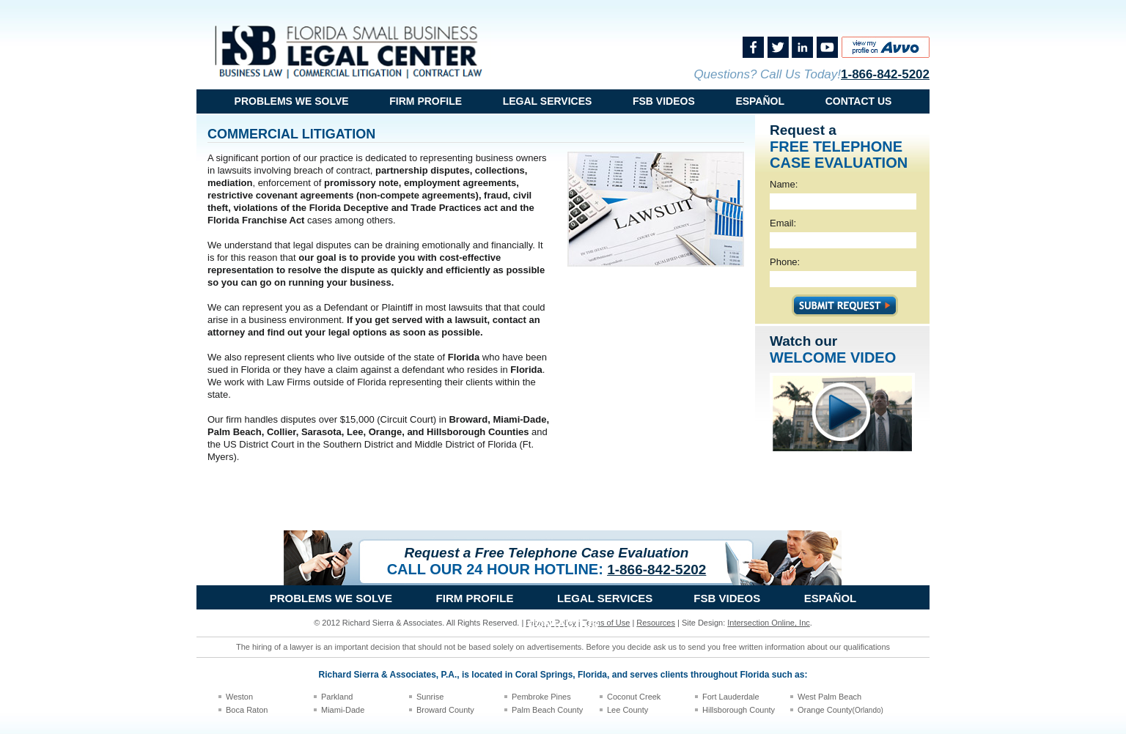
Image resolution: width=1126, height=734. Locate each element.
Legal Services (547, 101)
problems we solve (292, 101)
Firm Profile (425, 101)
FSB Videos (664, 101)
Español (759, 101)
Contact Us (858, 101)
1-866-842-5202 (885, 74)
